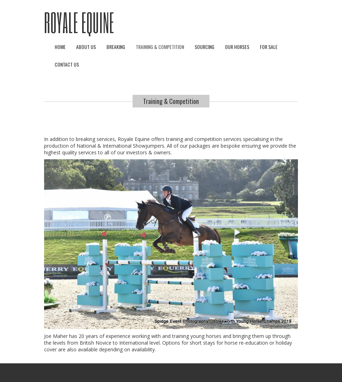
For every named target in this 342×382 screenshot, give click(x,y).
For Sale (268, 46)
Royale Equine (79, 22)
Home (60, 46)
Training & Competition (160, 46)
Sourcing (204, 46)
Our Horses (237, 46)
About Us (86, 46)
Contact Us (67, 64)
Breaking (115, 46)
